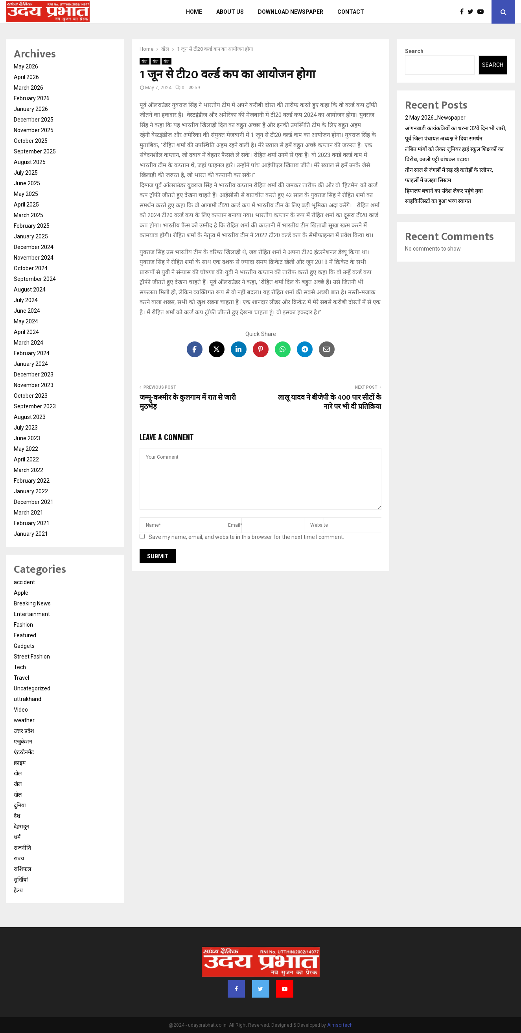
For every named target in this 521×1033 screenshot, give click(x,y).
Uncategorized (32, 688)
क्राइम (20, 763)
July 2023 (26, 427)
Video (21, 709)
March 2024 (28, 342)
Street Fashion (32, 656)
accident (24, 582)
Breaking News (32, 603)
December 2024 (33, 247)
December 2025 (33, 119)
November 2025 (33, 130)
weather (24, 720)
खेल (144, 61)
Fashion (23, 625)
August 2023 (30, 417)
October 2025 (31, 141)
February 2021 (32, 523)
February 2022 (32, 481)
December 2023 (33, 374)
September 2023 (35, 406)
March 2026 (28, 88)
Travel (21, 678)
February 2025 (32, 226)
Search (414, 51)
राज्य (19, 858)
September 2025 (35, 151)
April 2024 (26, 332)
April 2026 (26, 77)
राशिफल (22, 869)
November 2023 (33, 385)
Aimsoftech (340, 1025)
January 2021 (31, 534)
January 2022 (31, 491)
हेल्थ (18, 890)
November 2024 (33, 258)
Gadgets (24, 646)
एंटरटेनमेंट (24, 752)
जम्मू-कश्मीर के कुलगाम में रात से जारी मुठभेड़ (188, 402)
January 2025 (31, 236)
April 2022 (26, 459)
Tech (20, 667)
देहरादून (21, 826)
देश (17, 816)
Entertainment (32, 614)
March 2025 (28, 215)
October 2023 (31, 396)
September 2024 (35, 279)
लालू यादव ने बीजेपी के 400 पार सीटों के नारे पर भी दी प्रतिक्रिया (329, 402)
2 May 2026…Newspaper (435, 117)
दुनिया (20, 805)
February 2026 (32, 98)
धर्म (17, 837)
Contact (350, 12)
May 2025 (26, 194)
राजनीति (22, 848)
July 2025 (26, 173)
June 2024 (27, 311)
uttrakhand (27, 699)
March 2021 (28, 512)
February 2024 (32, 353)
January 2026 (31, 109)
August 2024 (30, 289)
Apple (21, 593)
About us (230, 12)
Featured (25, 635)
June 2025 (27, 183)
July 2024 (26, 300)
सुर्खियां (21, 879)
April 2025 (26, 204)
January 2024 (31, 364)
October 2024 (31, 268)
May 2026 (26, 66)
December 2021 (33, 502)
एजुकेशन (23, 741)
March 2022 (28, 470)
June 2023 (27, 438)
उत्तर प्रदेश (24, 731)
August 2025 (30, 162)
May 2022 (26, 449)
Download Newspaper (290, 12)
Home (194, 12)
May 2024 (26, 321)
